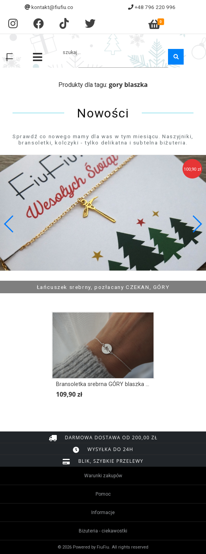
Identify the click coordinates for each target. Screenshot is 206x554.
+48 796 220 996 (155, 7)
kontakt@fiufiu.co (52, 7)
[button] (197, 224)
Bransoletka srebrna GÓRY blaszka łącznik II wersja (121, 384)
